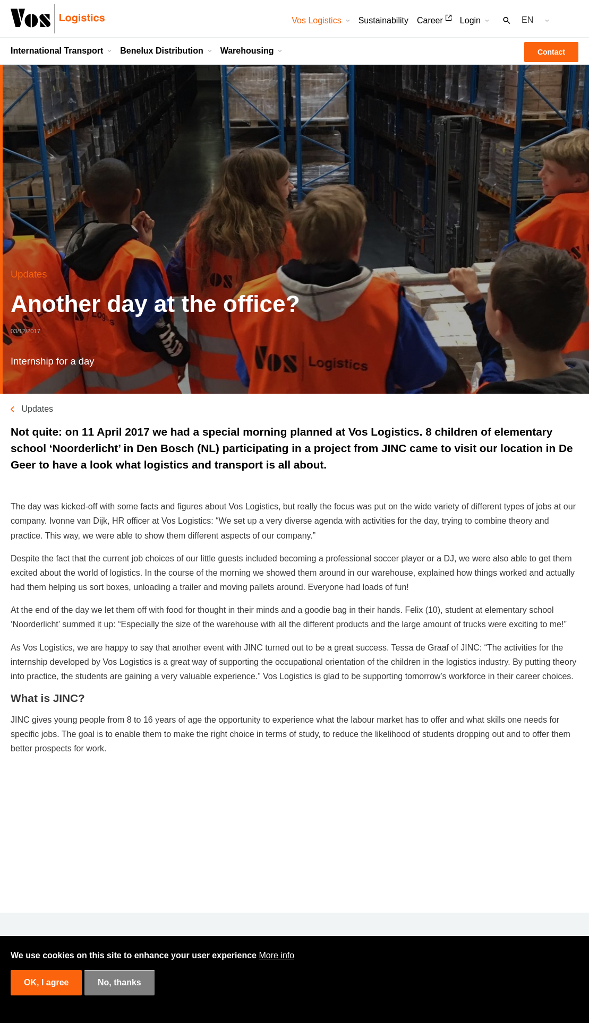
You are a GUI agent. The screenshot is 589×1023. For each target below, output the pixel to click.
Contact (551, 52)
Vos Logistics (316, 20)
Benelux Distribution (161, 50)
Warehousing (247, 50)
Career (430, 20)
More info (276, 955)
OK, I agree (46, 982)
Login (470, 20)
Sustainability (383, 20)
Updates (37, 408)
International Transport (57, 50)
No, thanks (119, 982)
